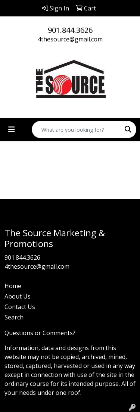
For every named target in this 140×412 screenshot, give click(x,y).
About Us (17, 296)
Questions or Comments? (39, 333)
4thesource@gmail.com (70, 39)
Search (14, 317)
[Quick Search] (76, 129)
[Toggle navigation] (11, 129)
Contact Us (19, 307)
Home (12, 286)
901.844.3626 (70, 30)
